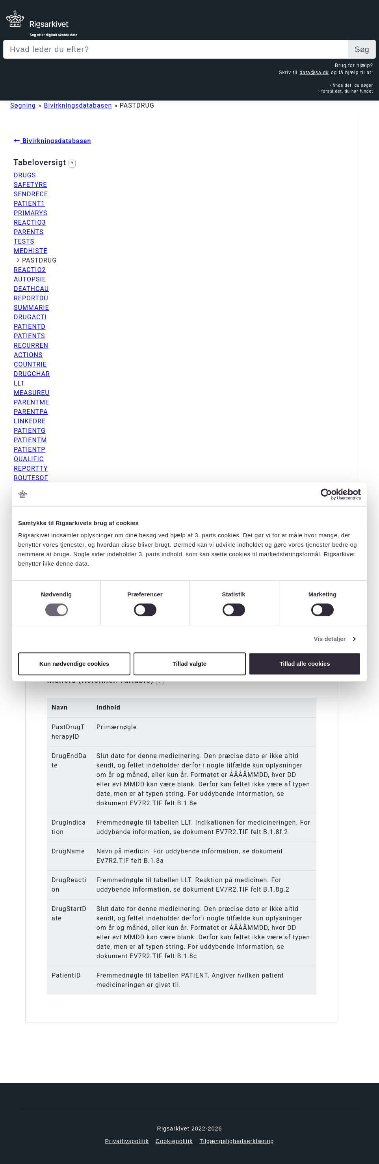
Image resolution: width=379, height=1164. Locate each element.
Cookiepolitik (174, 1141)
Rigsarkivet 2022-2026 (189, 1128)
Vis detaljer (330, 638)
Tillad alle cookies (304, 663)
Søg (362, 49)
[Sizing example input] (175, 49)
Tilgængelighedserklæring (236, 1141)
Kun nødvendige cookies (74, 663)
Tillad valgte (189, 663)
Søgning (23, 105)
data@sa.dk (314, 72)
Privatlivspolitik (127, 1141)
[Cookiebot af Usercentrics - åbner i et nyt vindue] (326, 494)
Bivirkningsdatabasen (78, 105)
